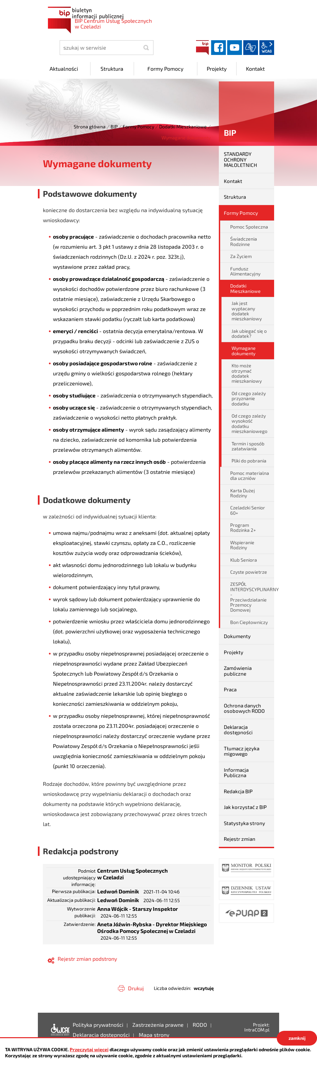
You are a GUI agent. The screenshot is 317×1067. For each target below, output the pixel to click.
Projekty (233, 652)
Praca (230, 689)
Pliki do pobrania (249, 460)
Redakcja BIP (238, 791)
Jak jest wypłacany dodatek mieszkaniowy (247, 310)
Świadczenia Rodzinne (243, 241)
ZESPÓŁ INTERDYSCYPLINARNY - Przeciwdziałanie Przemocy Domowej (252, 597)
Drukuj (136, 988)
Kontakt (233, 181)
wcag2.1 (266, 47)
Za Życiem (241, 256)
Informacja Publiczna (236, 772)
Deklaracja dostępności (238, 730)
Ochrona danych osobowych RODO (244, 708)
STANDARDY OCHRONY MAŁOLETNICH (240, 159)
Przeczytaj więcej (89, 1049)
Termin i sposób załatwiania (248, 446)
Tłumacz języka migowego (241, 751)
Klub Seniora (243, 560)
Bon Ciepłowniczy (249, 622)
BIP (202, 47)
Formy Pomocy (138, 126)
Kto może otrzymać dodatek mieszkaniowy (247, 373)
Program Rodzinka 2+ (243, 527)
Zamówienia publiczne (238, 671)
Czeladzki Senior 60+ (247, 510)
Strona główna (90, 126)
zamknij (297, 1038)
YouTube (234, 47)
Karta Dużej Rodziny (242, 493)
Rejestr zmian (239, 839)
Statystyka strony (244, 823)
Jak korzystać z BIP (245, 807)
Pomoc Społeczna (249, 227)
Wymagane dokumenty (244, 350)
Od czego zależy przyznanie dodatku (249, 398)
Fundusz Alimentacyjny (245, 271)
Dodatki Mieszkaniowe (183, 126)
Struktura (235, 197)
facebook (218, 47)
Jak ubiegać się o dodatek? (249, 333)
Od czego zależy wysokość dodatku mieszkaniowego (249, 423)
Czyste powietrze (248, 572)
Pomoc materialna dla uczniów (249, 475)
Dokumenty (237, 636)
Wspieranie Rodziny (242, 545)
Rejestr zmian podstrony (87, 958)
